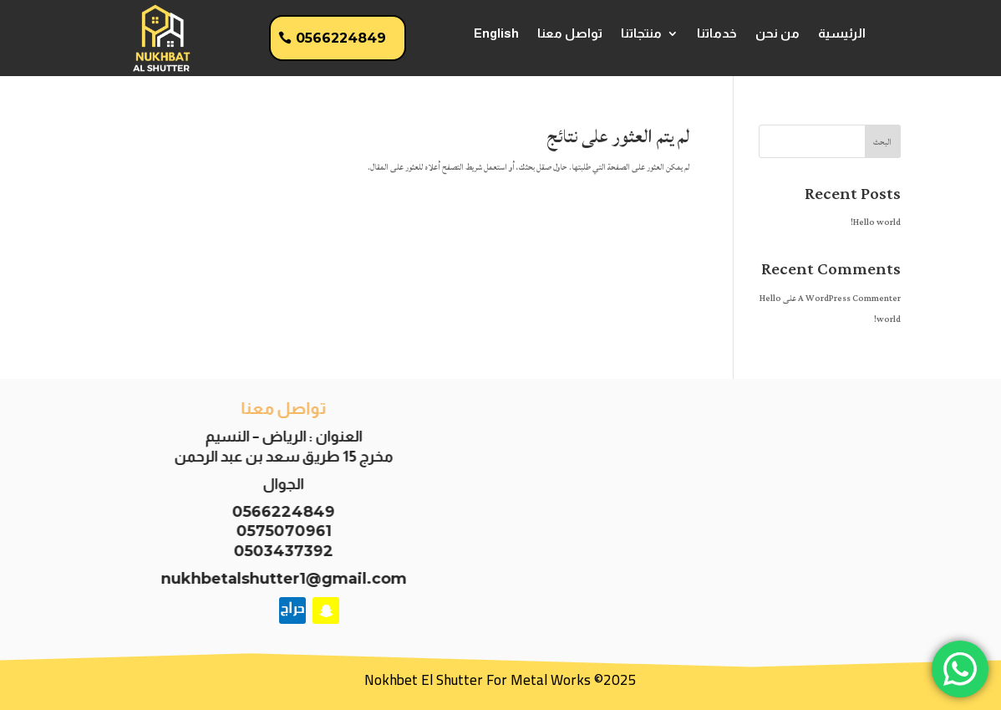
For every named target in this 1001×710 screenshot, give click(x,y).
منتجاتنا (641, 34)
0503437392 (278, 551)
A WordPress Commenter (849, 298)
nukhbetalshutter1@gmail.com (277, 579)
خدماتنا (717, 34)
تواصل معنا (569, 34)
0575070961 (277, 531)
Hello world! (876, 222)
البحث (882, 142)
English (496, 34)
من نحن (777, 34)
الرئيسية (842, 34)
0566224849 (341, 38)
